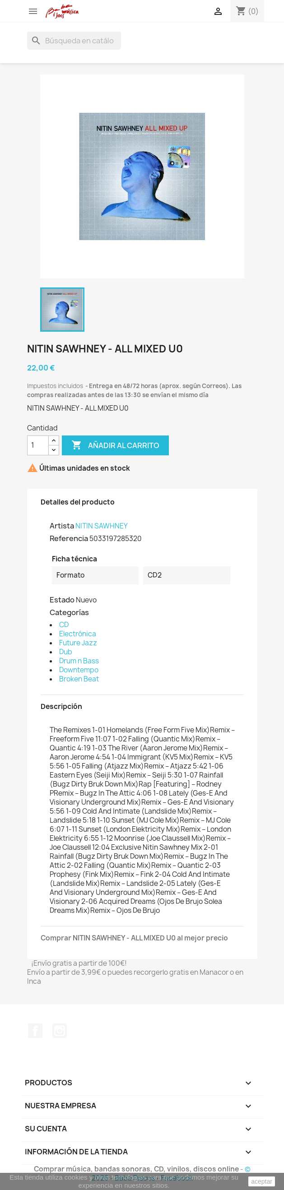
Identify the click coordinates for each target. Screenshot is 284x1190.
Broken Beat (79, 679)
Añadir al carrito (115, 445)
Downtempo (78, 670)
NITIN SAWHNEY (101, 526)
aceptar (261, 1181)
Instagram (59, 1030)
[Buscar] (74, 41)
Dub (65, 652)
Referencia (69, 538)
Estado (62, 599)
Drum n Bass (79, 661)
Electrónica (77, 634)
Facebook (35, 1030)
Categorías (69, 612)
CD (64, 625)
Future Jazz (78, 643)
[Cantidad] (38, 445)
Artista (62, 525)
